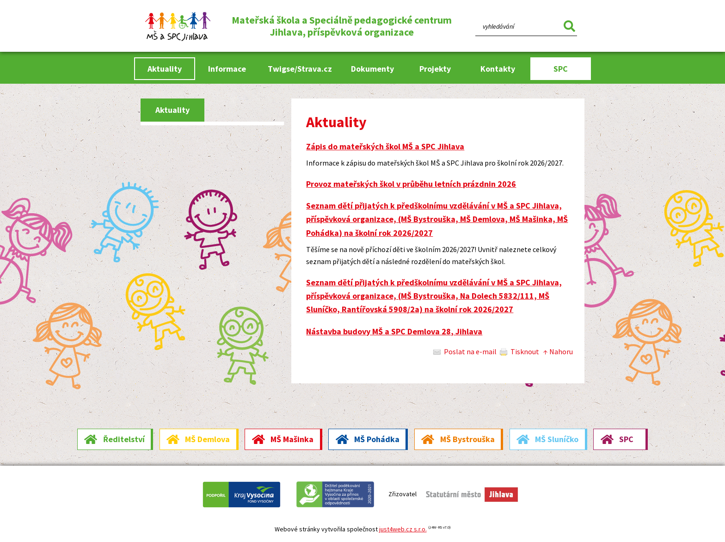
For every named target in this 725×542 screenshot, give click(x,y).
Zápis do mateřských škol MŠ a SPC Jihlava (385, 146)
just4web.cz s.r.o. (403, 529)
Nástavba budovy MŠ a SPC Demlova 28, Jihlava (394, 331)
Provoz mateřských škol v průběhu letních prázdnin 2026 (411, 184)
